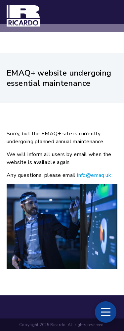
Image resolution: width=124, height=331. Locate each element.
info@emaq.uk (94, 175)
